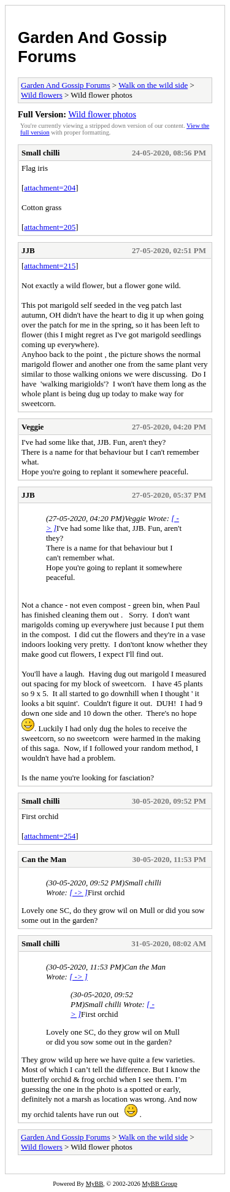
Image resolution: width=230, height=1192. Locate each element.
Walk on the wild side (153, 85)
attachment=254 (49, 836)
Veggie (32, 426)
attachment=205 (49, 227)
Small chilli (40, 152)
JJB (28, 250)
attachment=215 (49, 265)
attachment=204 (49, 187)
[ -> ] (78, 892)
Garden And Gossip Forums (65, 85)
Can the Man (43, 859)
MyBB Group (159, 1183)
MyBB (94, 1183)
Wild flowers (42, 95)
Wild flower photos (102, 114)
